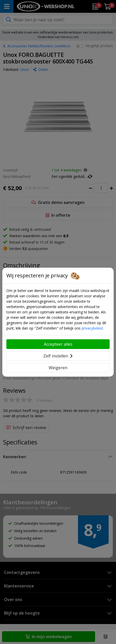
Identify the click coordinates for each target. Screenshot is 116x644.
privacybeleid (92, 328)
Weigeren (58, 367)
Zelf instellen (58, 356)
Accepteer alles (58, 344)
